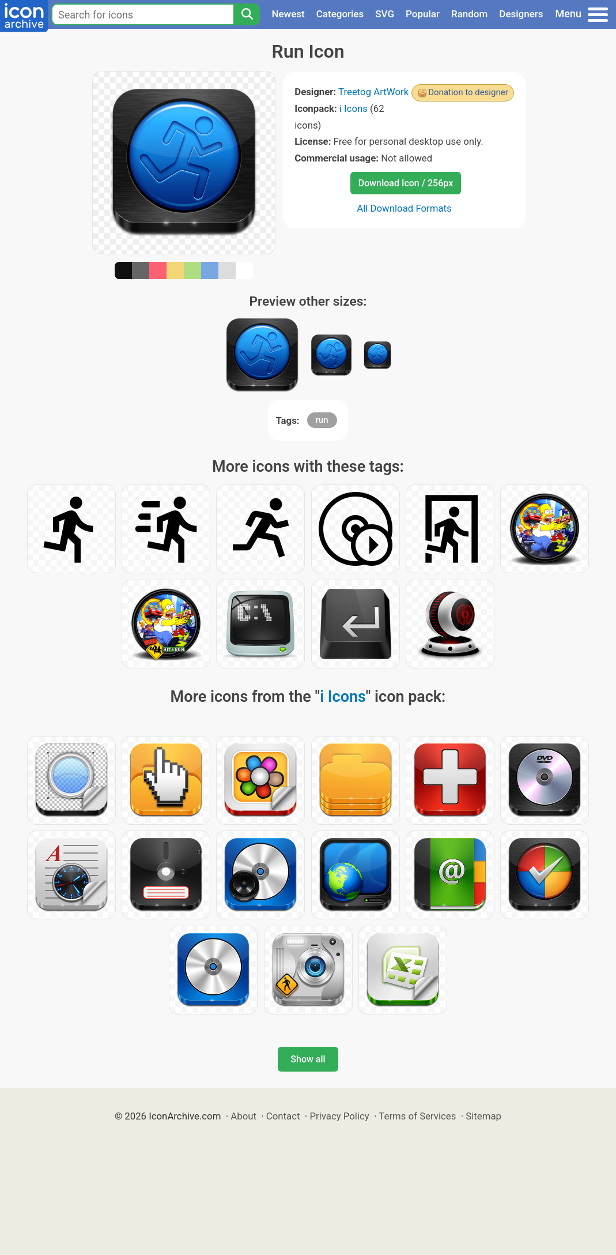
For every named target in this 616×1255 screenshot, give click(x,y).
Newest (287, 14)
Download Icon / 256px (405, 183)
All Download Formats (404, 208)
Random (469, 14)
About (243, 1116)
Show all (307, 1059)
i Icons (353, 108)
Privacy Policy (339, 1116)
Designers (521, 14)
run (322, 420)
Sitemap (483, 1116)
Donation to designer (468, 92)
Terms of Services (417, 1116)
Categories (340, 14)
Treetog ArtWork (373, 91)
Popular (423, 14)
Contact (283, 1116)
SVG (384, 14)
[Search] (246, 14)
